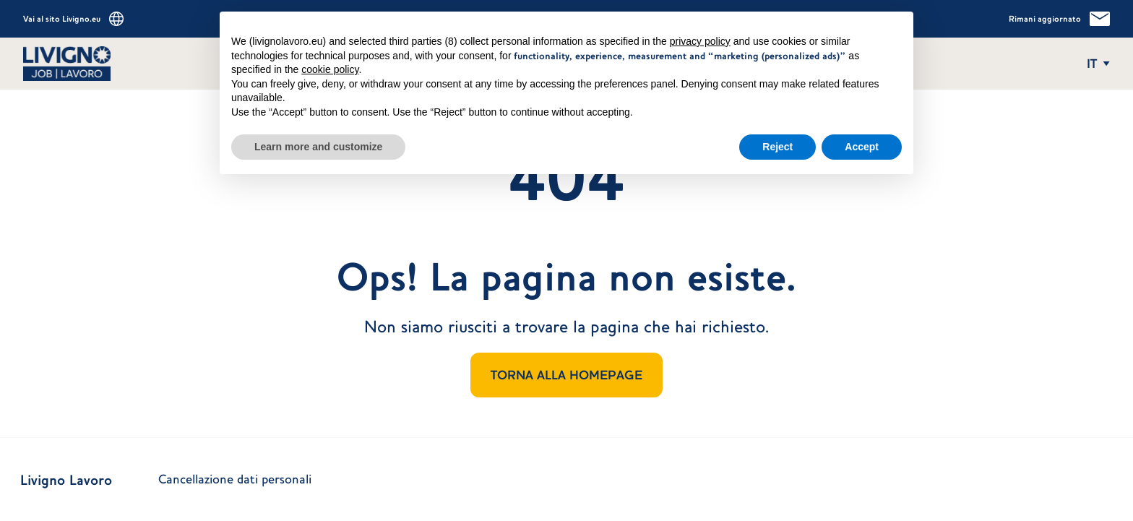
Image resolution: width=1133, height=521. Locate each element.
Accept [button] (862, 139)
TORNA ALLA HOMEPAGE (566, 375)
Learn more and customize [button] (318, 139)
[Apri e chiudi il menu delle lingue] (1098, 64)
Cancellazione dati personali (234, 479)
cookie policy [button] (329, 63)
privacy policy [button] (700, 34)
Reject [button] (777, 139)
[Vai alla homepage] (104, 63)
